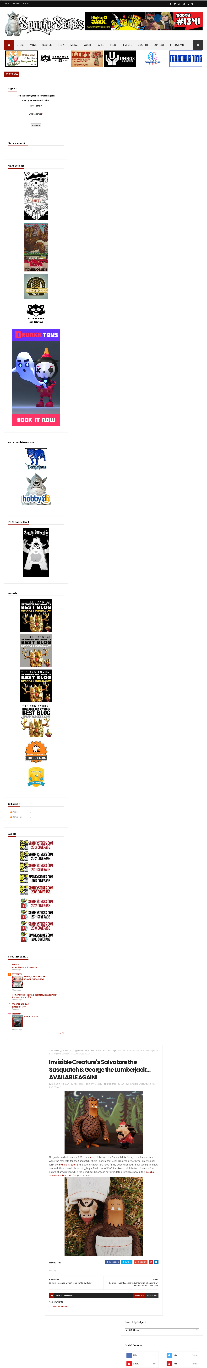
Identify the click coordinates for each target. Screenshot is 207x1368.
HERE (89, 197)
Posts (14, 750)
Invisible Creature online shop (101, 215)
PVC (101, 87)
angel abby (16, 937)
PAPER (100, 45)
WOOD (87, 45)
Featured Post (166, 786)
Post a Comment (57, 347)
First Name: (21, 114)
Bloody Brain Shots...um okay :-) (172, 1218)
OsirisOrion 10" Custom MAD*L (103, 1275)
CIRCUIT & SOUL (28, 941)
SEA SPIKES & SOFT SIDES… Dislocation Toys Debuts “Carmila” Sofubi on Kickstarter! (108, 1257)
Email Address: (21, 122)
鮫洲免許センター (19, 930)
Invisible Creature (83, 87)
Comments (16, 755)
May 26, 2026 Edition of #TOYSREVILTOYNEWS (29, 900)
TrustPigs (108, 87)
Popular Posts (191, 786)
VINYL (33, 45)
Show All (31, 957)
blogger (128, 336)
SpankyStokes (20, 1362)
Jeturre (15, 880)
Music (95, 87)
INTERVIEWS (177, 45)
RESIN (61, 45)
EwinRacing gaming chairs (178, 522)
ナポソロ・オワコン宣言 (21, 921)
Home (7, 4)
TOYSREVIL (17, 892)
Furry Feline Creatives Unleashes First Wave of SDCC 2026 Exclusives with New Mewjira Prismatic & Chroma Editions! (176, 803)
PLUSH (114, 45)
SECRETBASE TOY (20, 928)
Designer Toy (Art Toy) (63, 87)
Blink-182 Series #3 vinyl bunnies (171, 1232)
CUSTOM (47, 45)
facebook (140, 336)
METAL (74, 45)
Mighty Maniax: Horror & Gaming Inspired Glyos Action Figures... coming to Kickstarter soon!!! (178, 1268)
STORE (20, 45)
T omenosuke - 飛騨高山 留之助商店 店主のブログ (22, 916)
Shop (25, 4)
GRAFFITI (143, 45)
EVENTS (127, 45)
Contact (16, 4)
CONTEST (159, 45)
